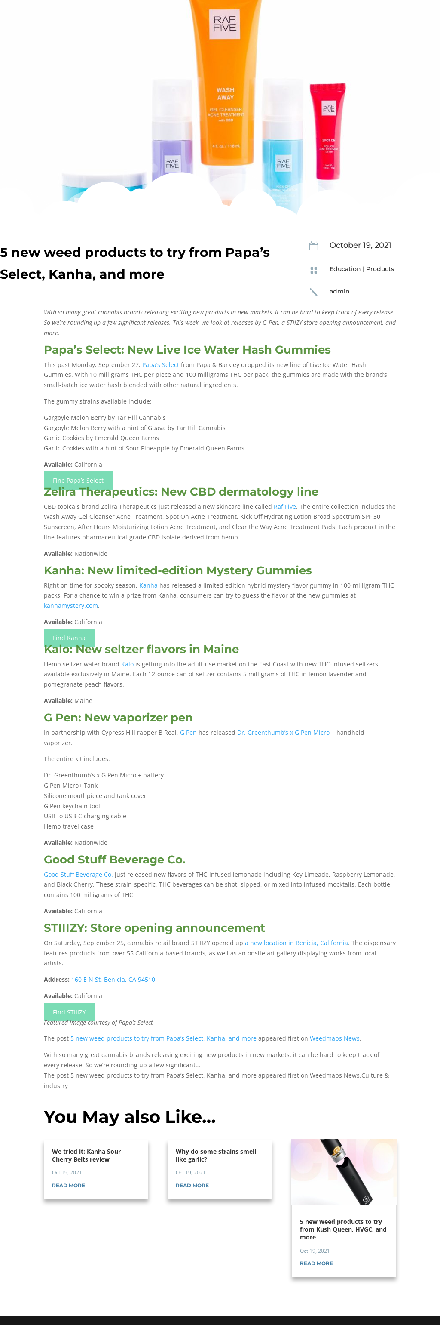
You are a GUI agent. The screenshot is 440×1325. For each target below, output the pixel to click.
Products (380, 269)
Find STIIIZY (69, 1012)
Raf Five (285, 506)
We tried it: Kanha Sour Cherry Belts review (86, 1155)
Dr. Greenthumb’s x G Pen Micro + (286, 732)
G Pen (188, 732)
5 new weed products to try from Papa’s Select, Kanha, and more (163, 1038)
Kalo (127, 664)
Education (345, 269)
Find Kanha (69, 638)
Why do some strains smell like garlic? (216, 1155)
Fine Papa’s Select (78, 481)
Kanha (148, 585)
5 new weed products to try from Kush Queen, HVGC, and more (343, 1229)
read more (68, 1185)
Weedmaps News (335, 1038)
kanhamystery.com (71, 605)
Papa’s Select (160, 365)
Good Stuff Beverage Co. (78, 874)
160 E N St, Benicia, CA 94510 (113, 979)
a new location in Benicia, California (296, 943)
